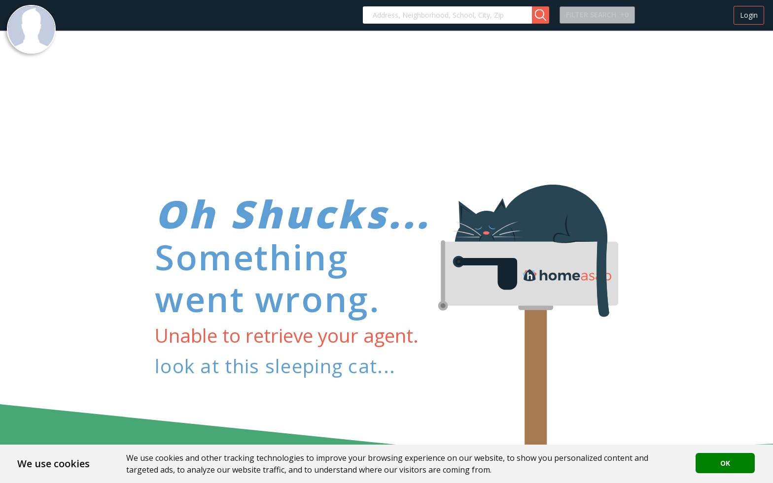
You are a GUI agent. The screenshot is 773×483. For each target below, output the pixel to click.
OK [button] (725, 463)
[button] (540, 15)
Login (749, 15)
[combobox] (447, 15)
